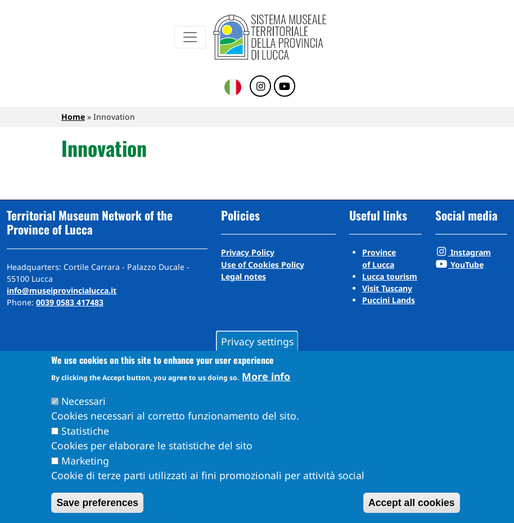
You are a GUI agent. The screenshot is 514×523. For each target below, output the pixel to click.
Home (73, 116)
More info (266, 376)
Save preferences (97, 502)
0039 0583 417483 (69, 302)
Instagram (463, 252)
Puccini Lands (388, 300)
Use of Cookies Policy (262, 264)
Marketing (85, 460)
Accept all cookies (411, 502)
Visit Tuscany (387, 288)
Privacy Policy (247, 252)
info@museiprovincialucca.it (61, 290)
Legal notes (243, 276)
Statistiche (85, 431)
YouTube (459, 264)
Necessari (83, 401)
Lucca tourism (389, 276)
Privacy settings (257, 341)
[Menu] (190, 37)
